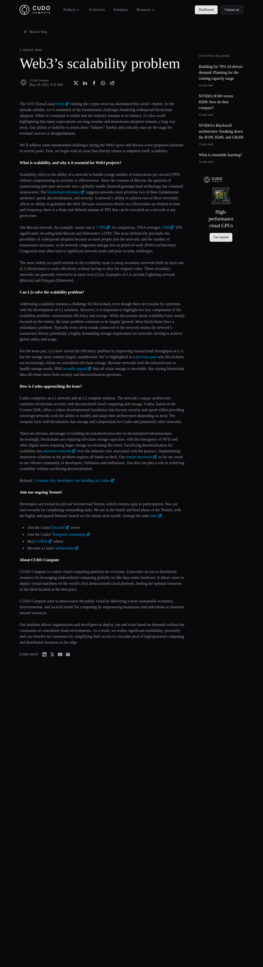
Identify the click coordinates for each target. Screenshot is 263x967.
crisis (62, 104)
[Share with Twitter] (75, 83)
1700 (167, 227)
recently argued (77, 368)
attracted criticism (59, 451)
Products (71, 10)
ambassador (67, 548)
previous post (146, 357)
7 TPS (103, 227)
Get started (220, 237)
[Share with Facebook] (94, 83)
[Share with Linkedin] (84, 83)
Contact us (232, 10)
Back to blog (35, 32)
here (157, 515)
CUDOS (43, 541)
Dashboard (206, 10)
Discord (60, 527)
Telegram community (71, 534)
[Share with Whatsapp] (103, 83)
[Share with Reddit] (112, 83)
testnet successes (142, 457)
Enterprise (121, 10)
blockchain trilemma (66, 192)
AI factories (96, 10)
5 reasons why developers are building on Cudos (74, 480)
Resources (146, 10)
